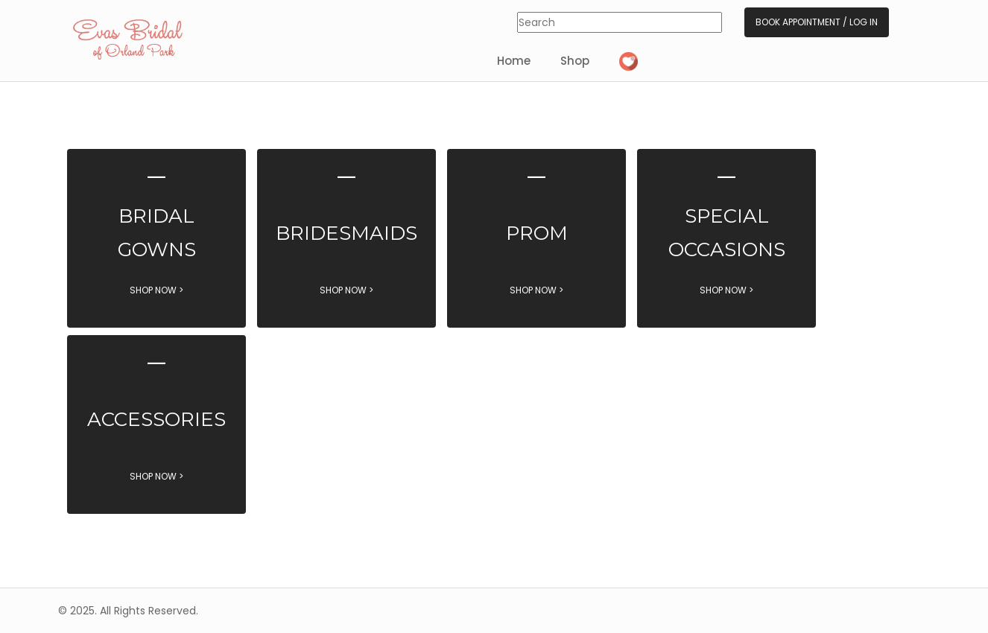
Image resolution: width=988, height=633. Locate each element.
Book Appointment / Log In (817, 22)
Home (514, 61)
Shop (574, 61)
